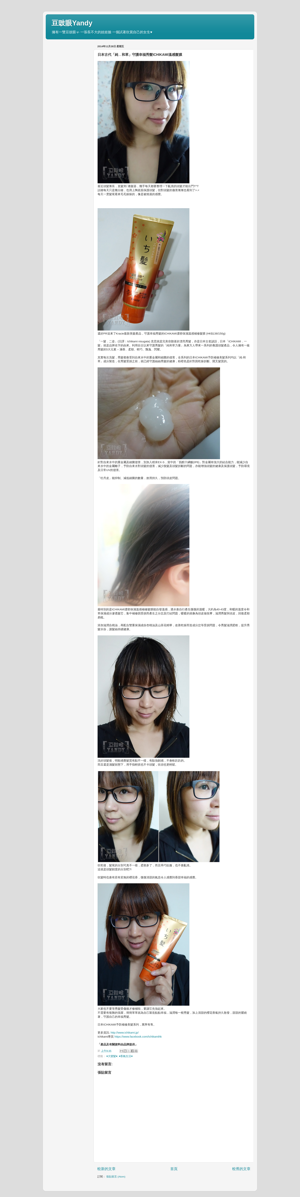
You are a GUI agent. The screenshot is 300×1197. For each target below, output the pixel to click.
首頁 (174, 1169)
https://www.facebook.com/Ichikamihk (138, 1036)
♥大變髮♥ (111, 1056)
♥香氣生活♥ (126, 1056)
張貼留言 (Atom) (115, 1176)
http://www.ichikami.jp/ (125, 1032)
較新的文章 (106, 1169)
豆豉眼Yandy (71, 23)
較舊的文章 (241, 1169)
